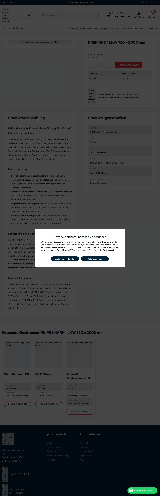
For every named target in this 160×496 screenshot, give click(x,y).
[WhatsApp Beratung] (143, 490)
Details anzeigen (95, 259)
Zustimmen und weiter (65, 259)
